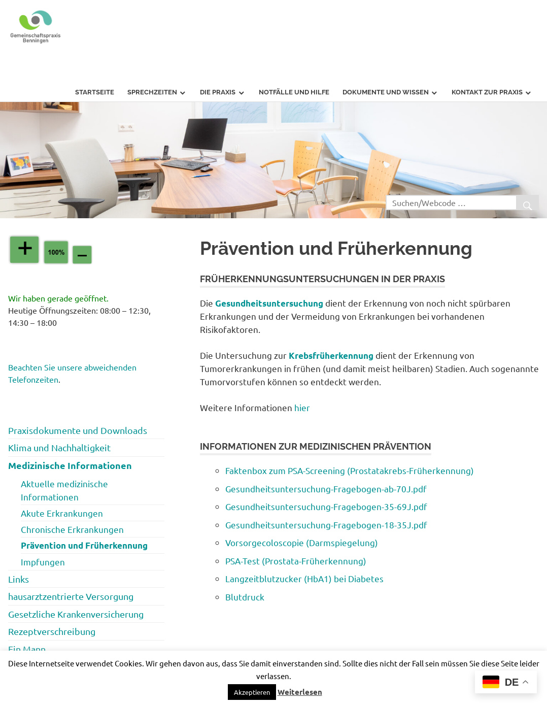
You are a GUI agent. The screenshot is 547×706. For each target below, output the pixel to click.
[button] (252, 692)
